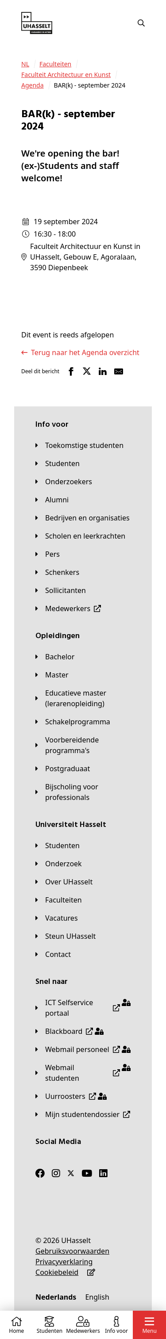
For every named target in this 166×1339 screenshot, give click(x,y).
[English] (97, 1297)
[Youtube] (86, 1173)
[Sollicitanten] (60, 590)
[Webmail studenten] (83, 1072)
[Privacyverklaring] (64, 1261)
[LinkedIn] (103, 1173)
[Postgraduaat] (62, 768)
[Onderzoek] (58, 863)
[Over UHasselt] (64, 881)
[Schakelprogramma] (72, 721)
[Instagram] (56, 1173)
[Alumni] (52, 499)
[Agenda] (32, 85)
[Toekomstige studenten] (79, 445)
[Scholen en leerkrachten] (80, 536)
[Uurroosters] (71, 1096)
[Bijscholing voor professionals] (83, 792)
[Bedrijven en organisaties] (82, 518)
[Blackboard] (69, 1031)
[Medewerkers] (68, 608)
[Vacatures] (56, 918)
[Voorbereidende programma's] (83, 745)
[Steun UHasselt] (65, 936)
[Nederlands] (55, 1297)
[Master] (52, 675)
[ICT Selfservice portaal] (83, 1007)
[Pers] (47, 554)
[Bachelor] (54, 656)
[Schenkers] (57, 572)
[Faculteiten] (55, 64)
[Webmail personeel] (83, 1049)
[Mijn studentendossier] (82, 1114)
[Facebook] (40, 1173)
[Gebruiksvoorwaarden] (72, 1251)
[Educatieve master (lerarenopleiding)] (83, 698)
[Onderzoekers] (63, 481)
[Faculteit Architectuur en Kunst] (66, 74)
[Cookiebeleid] (56, 1272)
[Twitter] (70, 1173)
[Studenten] (57, 463)
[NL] (25, 64)
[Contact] (53, 954)
